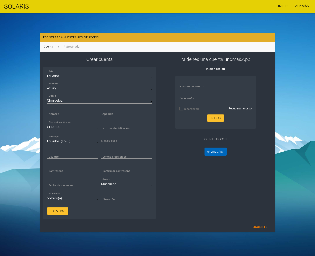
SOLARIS (16, 6)
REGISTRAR (58, 211)
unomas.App (215, 151)
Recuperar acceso (240, 108)
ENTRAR (215, 118)
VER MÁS (302, 6)
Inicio (283, 6)
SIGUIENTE (260, 227)
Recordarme (191, 109)
